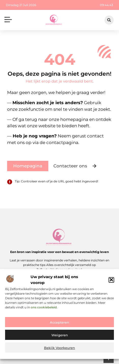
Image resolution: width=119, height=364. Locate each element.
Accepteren (59, 324)
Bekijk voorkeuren (59, 349)
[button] (111, 281)
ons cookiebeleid (44, 308)
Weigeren (59, 337)
